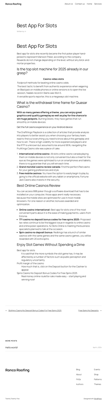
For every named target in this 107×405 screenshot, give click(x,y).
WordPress (98, 399)
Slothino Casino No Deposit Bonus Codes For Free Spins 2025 (34, 310)
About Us (69, 3)
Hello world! (11, 347)
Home (89, 3)
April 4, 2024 (97, 347)
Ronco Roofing (13, 3)
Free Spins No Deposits (88, 310)
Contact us (80, 3)
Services (98, 3)
